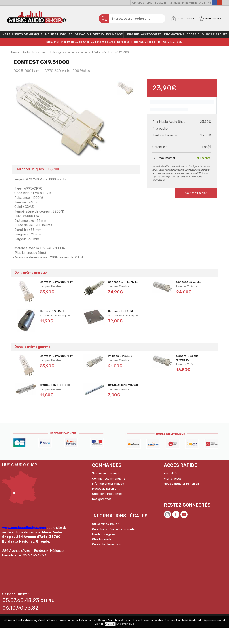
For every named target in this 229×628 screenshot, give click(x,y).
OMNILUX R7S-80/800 (55, 385)
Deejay (98, 35)
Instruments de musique (22, 35)
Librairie (132, 35)
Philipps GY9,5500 (120, 356)
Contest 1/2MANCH (53, 311)
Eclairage (114, 35)
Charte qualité (156, 2)
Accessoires (151, 35)
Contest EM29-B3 (120, 311)
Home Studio (55, 35)
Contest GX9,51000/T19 (56, 282)
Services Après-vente (183, 2)
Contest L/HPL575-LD (123, 282)
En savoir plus (125, 623)
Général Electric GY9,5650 (187, 358)
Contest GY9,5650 (188, 282)
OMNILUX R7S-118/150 (123, 385)
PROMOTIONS (174, 35)
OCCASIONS (195, 35)
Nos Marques (217, 35)
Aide (202, 2)
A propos (138, 2)
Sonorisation (79, 35)
